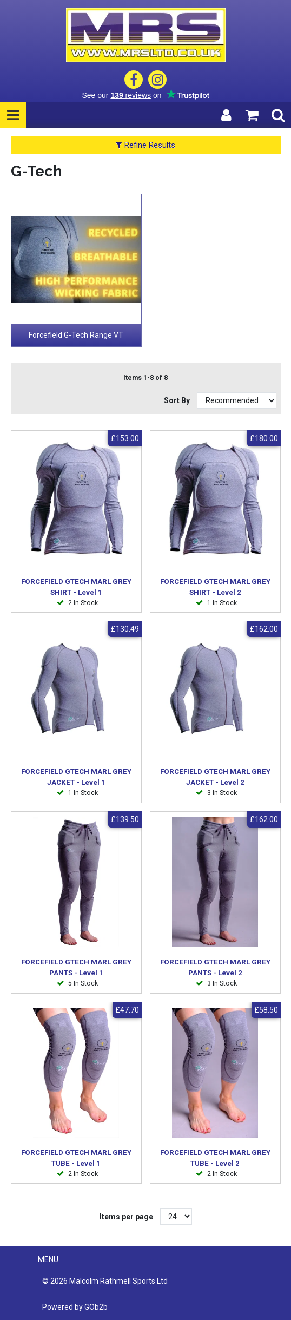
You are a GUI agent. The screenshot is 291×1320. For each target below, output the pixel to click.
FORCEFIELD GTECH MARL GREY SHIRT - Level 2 (215, 586)
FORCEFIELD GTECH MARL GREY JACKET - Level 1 (76, 776)
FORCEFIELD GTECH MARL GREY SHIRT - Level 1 (76, 586)
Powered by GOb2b (75, 1307)
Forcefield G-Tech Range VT (76, 335)
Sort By (177, 400)
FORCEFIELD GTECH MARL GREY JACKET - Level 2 (215, 776)
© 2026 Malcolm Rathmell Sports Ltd (105, 1281)
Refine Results (145, 145)
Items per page (126, 1216)
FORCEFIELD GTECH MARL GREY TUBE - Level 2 (215, 1157)
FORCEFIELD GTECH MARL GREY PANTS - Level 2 (215, 967)
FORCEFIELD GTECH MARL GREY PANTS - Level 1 (76, 967)
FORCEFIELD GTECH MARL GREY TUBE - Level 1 (76, 1157)
